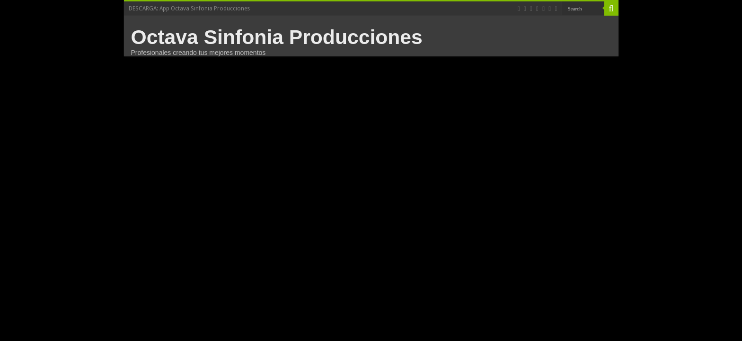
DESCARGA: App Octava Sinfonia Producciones (189, 8)
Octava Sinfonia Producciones (277, 37)
